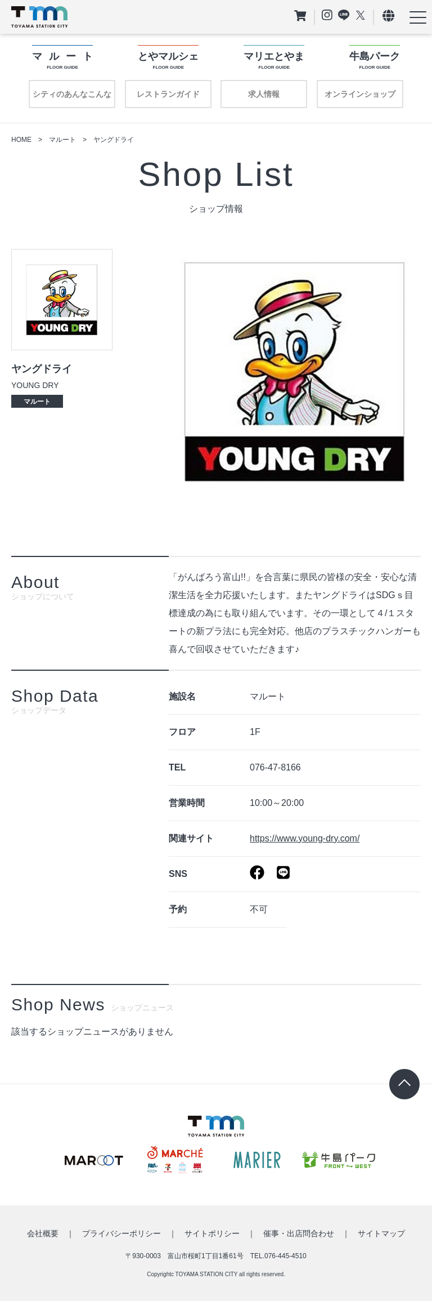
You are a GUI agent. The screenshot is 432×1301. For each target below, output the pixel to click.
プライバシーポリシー (121, 1233)
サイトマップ (381, 1233)
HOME (21, 140)
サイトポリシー (212, 1233)
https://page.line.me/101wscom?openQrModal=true (283, 872)
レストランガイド (168, 94)
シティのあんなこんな (72, 94)
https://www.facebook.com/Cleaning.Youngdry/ (257, 872)
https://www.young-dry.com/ (304, 838)
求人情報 (264, 94)
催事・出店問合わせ (298, 1233)
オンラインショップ (360, 94)
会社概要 (42, 1233)
